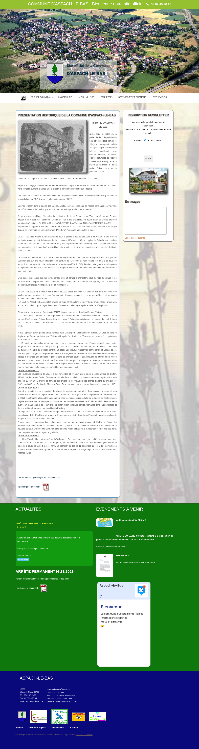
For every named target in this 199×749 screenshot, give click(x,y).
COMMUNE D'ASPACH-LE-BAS (58, 4)
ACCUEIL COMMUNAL (42, 97)
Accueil (19, 727)
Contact (74, 727)
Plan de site (58, 727)
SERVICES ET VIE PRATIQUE (133, 97)
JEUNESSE (107, 97)
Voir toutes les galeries (135, 238)
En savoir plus (23, 559)
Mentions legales (37, 727)
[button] (15, 51)
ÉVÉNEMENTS (160, 97)
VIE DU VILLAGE (87, 97)
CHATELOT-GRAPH (84, 735)
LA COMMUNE (66, 97)
